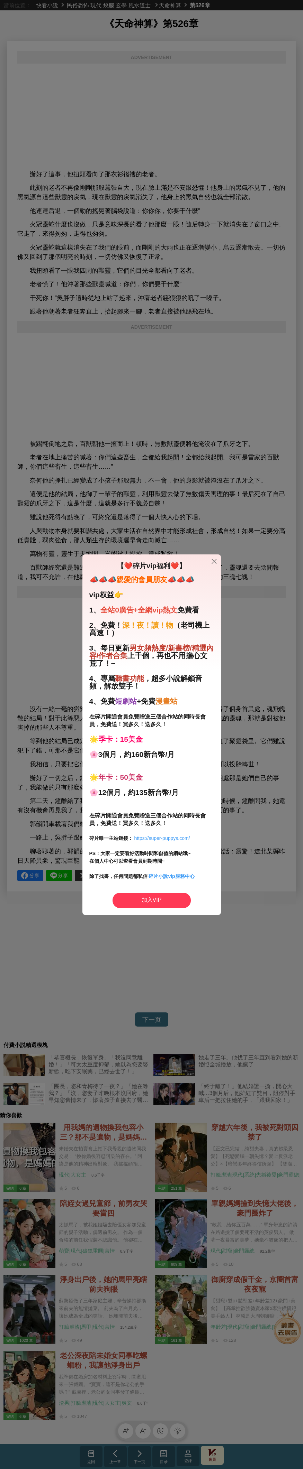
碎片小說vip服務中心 (171, 876)
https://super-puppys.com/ (162, 838)
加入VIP (152, 900)
